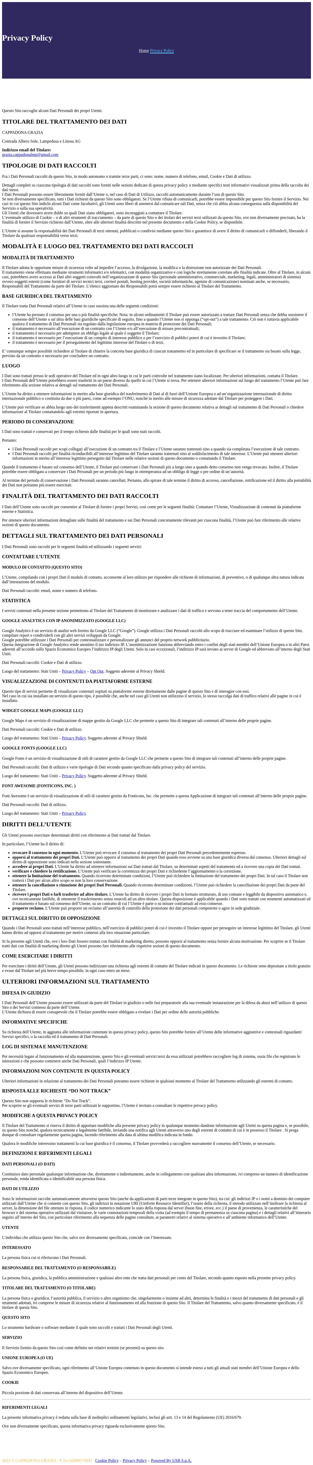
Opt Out (97, 671)
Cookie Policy (107, 1460)
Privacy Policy (74, 671)
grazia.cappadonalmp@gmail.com (30, 154)
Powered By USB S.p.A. (171, 1460)
